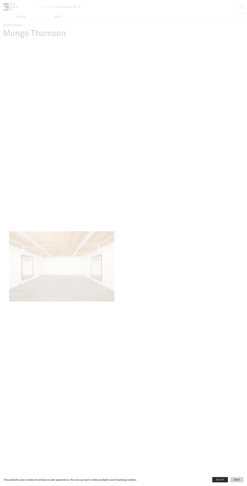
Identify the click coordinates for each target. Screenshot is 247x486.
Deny (237, 479)
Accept (220, 479)
